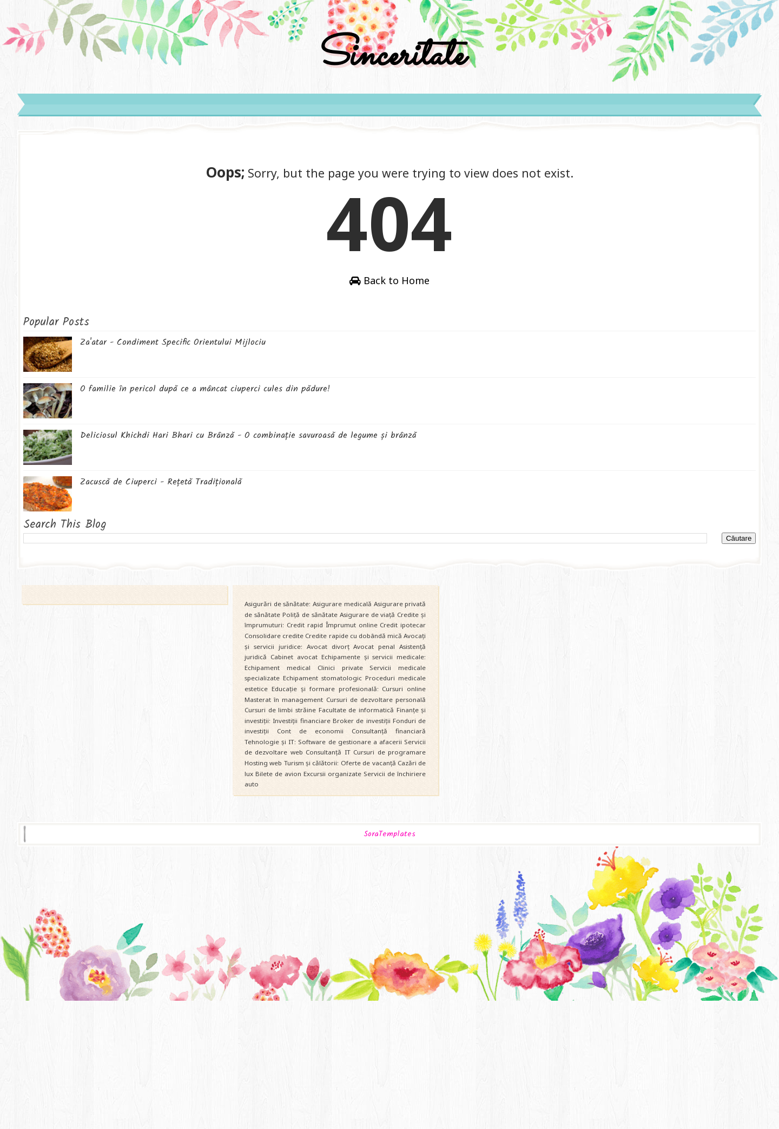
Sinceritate (389, 99)
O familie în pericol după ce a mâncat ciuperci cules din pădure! (276, 507)
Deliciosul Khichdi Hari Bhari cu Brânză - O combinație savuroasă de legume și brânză (319, 554)
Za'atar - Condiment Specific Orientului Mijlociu (244, 461)
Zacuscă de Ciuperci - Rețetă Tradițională (232, 600)
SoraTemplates (389, 968)
